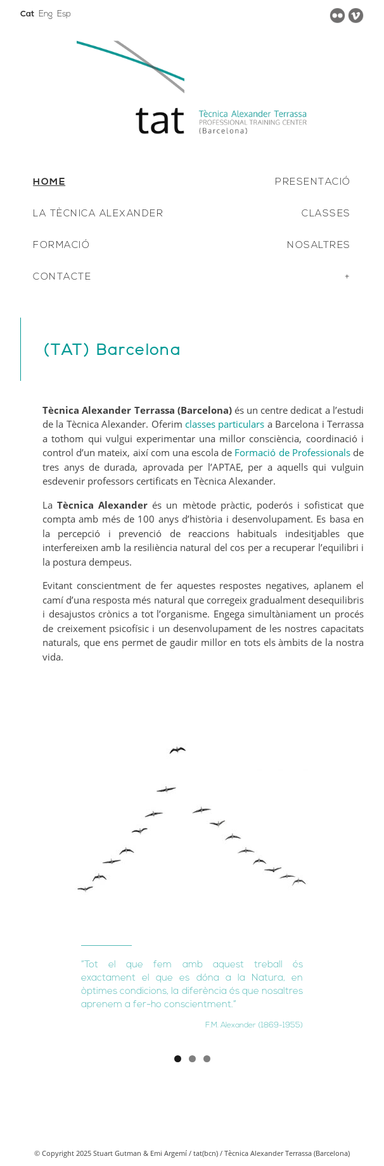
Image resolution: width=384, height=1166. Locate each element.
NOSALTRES (319, 246)
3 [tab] (206, 1058)
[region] (192, 876)
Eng (46, 14)
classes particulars (224, 424)
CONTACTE (62, 277)
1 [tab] (177, 1058)
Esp (64, 14)
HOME (49, 182)
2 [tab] (192, 1058)
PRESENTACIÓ (313, 182)
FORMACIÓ (61, 246)
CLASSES (326, 214)
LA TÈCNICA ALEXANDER (98, 214)
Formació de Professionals (292, 452)
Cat (27, 14)
